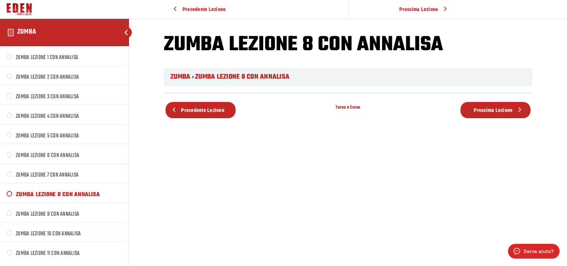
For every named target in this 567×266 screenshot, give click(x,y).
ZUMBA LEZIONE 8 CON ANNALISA (242, 77)
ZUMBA (26, 32)
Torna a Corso (347, 107)
